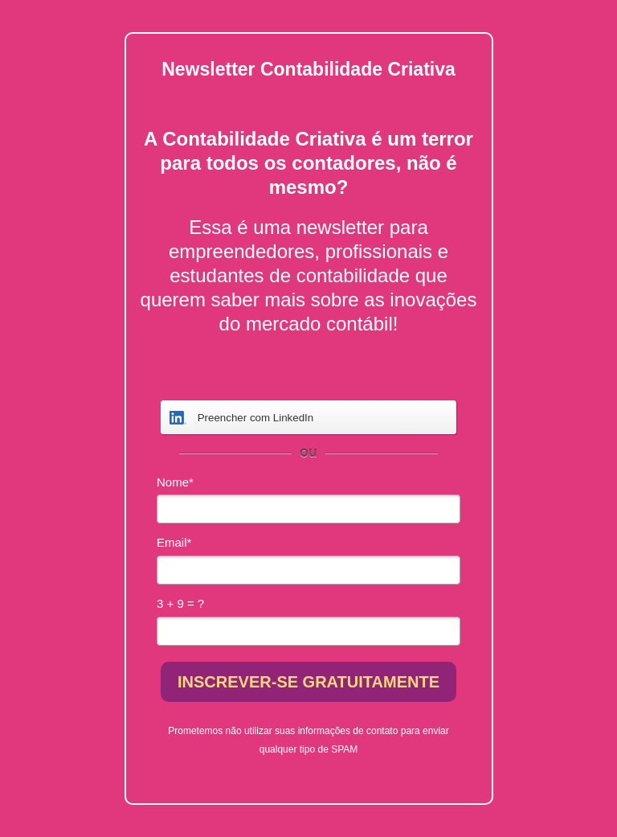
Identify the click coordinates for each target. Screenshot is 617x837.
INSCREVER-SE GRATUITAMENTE (308, 682)
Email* (174, 542)
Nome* (175, 482)
